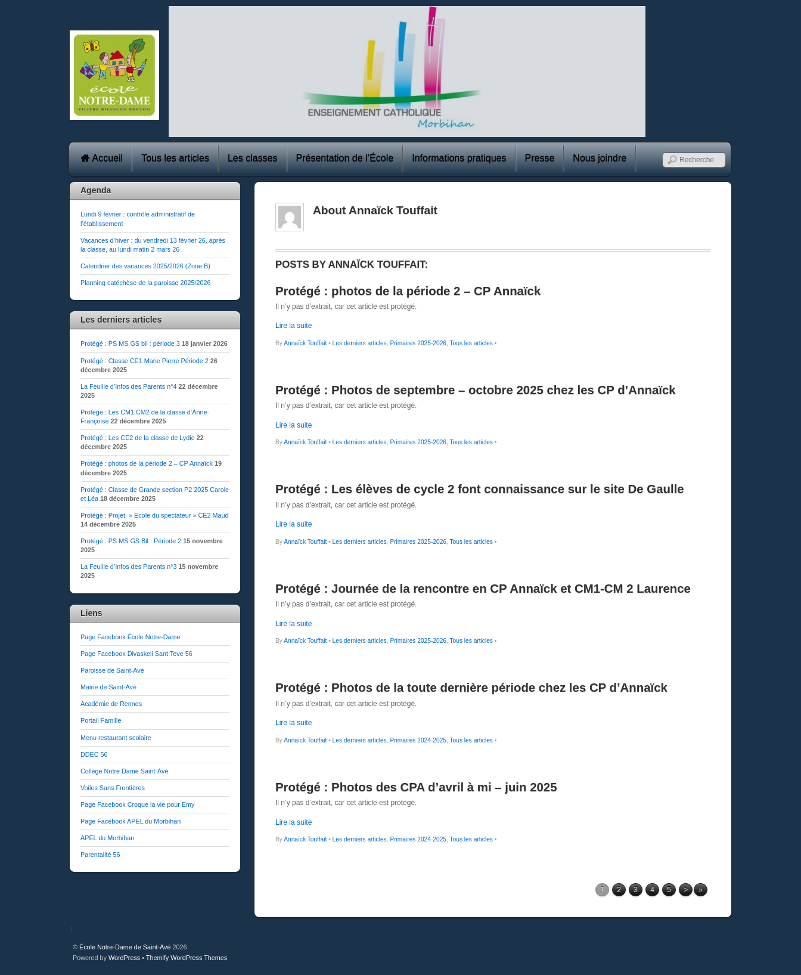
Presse (540, 158)
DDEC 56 (94, 754)
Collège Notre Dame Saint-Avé (124, 771)
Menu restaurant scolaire (115, 737)
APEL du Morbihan (107, 837)
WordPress (124, 957)
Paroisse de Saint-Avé (112, 670)
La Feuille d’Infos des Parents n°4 (128, 386)
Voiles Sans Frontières (112, 787)
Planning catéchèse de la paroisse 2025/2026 (145, 282)
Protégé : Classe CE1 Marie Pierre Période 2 (144, 360)
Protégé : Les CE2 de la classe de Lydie (137, 437)
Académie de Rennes (111, 703)
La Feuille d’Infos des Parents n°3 (128, 566)
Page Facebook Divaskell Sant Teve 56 (136, 653)
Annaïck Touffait (305, 343)
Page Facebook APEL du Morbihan (130, 821)
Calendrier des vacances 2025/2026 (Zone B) (145, 266)
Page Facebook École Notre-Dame (130, 636)
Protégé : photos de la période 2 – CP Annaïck (146, 463)
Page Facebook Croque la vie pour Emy (137, 804)
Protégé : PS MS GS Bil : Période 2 (130, 540)
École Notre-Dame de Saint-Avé (124, 947)
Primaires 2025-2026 (418, 343)
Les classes (253, 158)
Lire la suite (293, 325)
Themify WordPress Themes (186, 957)
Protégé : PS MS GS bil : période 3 (130, 343)
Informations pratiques (459, 158)
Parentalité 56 (100, 854)
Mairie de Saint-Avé (108, 687)
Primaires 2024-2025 (418, 740)
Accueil (102, 158)
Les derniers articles (360, 343)
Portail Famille (100, 720)
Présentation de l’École (345, 158)
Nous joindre (599, 158)
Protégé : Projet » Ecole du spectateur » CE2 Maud (154, 515)
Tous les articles (175, 158)
